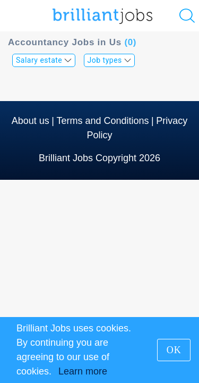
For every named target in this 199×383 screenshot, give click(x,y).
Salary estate (44, 60)
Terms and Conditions (102, 120)
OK (174, 350)
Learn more (82, 371)
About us (30, 120)
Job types (110, 60)
